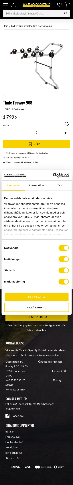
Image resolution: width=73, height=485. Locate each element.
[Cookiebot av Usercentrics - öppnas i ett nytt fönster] (53, 175)
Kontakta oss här (15, 389)
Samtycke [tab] (13, 185)
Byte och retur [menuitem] (13, 452)
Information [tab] (36, 185)
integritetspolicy (36, 330)
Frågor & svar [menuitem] (12, 436)
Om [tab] (60, 185)
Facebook (18, 415)
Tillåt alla (36, 297)
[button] (5, 5)
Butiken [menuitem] (9, 431)
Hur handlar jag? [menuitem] (14, 442)
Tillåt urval (36, 307)
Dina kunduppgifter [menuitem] (19, 425)
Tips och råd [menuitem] (12, 457)
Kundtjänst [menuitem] (11, 447)
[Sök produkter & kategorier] (36, 13)
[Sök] (65, 13)
